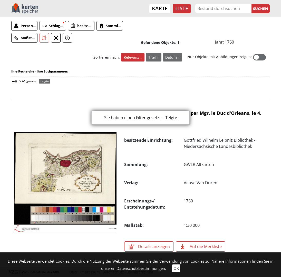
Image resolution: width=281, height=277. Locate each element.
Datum (171, 57)
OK (176, 268)
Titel (152, 57)
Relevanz (132, 57)
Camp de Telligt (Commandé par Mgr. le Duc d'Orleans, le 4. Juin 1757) (192, 116)
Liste (181, 8)
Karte (160, 8)
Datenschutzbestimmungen (141, 268)
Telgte (44, 81)
